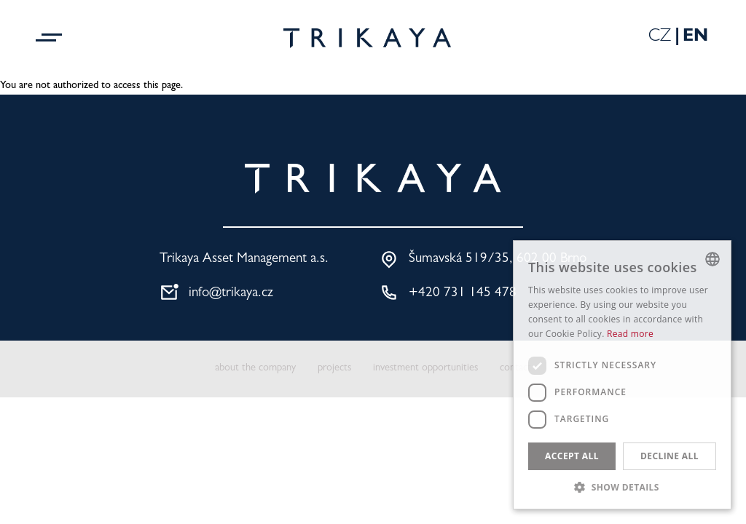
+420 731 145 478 (463, 294)
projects (334, 368)
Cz (659, 38)
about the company (255, 368)
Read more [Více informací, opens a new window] (630, 334)
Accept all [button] (572, 456)
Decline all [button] (669, 456)
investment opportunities (425, 368)
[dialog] (622, 374)
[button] (622, 487)
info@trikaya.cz (231, 294)
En (695, 38)
